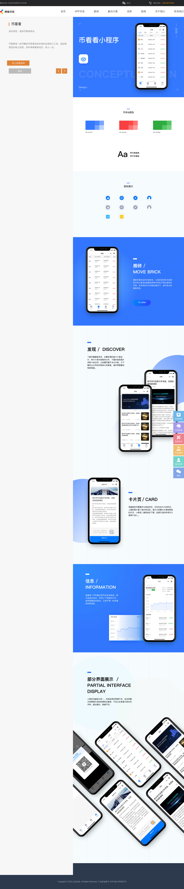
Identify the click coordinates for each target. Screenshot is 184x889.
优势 (129, 11)
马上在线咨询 (18, 63)
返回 (20, 71)
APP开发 (80, 11)
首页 (63, 11)
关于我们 (160, 11)
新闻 (143, 11)
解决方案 (113, 11)
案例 (96, 11)
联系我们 (179, 11)
